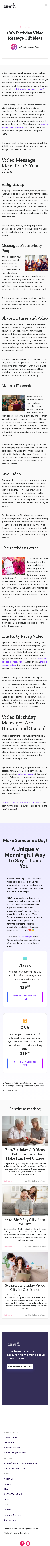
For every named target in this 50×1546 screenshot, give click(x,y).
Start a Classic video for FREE (25, 997)
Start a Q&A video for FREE (25, 1063)
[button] (46, 5)
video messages (25, 774)
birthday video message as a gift (29, 89)
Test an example (24, 936)
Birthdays (25, 27)
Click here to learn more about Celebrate (22, 802)
